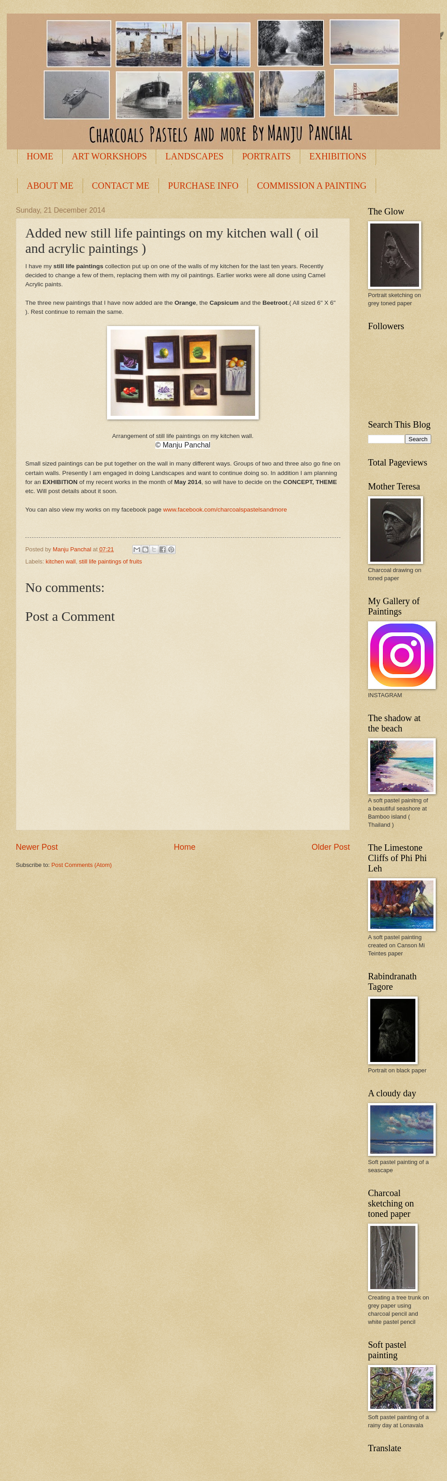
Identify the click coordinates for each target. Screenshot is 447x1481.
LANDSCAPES (194, 156)
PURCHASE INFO (203, 186)
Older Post (331, 847)
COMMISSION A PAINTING (312, 186)
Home (185, 847)
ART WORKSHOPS (109, 156)
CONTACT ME (120, 186)
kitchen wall (61, 561)
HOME (40, 156)
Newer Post (37, 847)
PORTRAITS (266, 156)
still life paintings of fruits (110, 561)
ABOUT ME (50, 186)
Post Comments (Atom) (81, 865)
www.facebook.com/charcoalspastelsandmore (225, 509)
